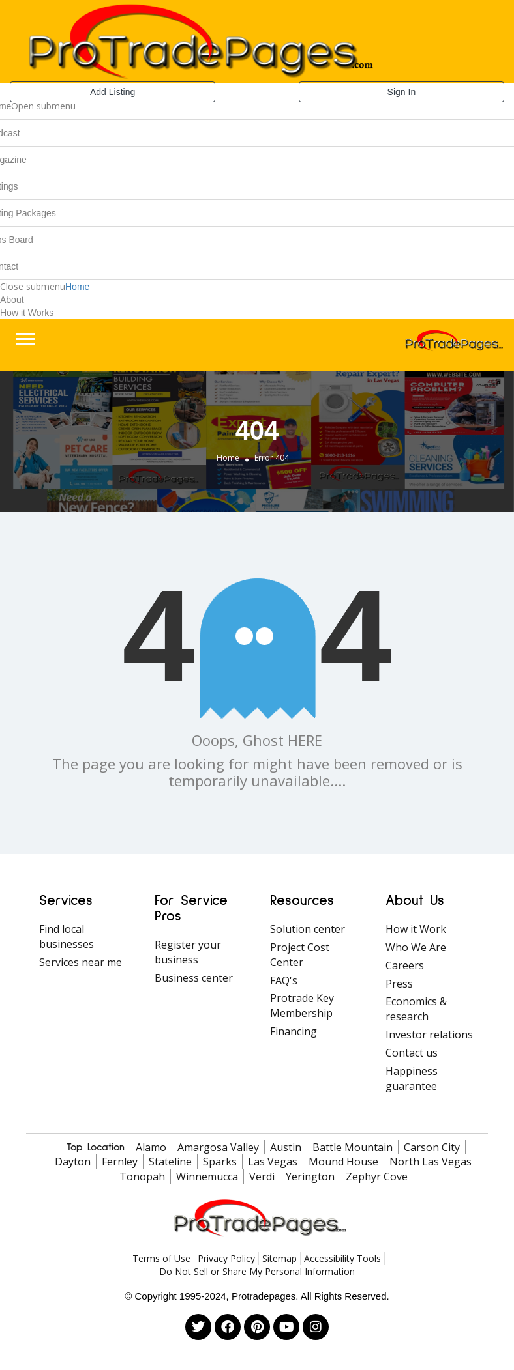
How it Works (26, 312)
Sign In (401, 92)
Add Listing (112, 92)
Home (77, 286)
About (12, 299)
